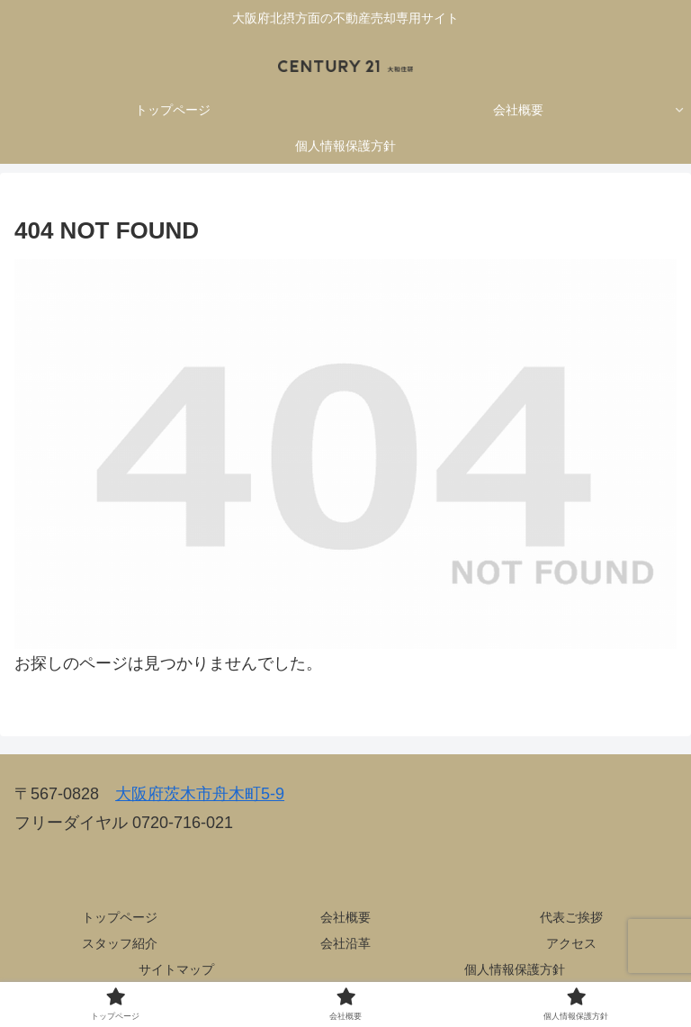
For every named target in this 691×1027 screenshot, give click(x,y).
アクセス (571, 943)
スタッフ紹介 (119, 943)
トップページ (119, 917)
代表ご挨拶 (571, 917)
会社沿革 (345, 943)
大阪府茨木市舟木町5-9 (199, 794)
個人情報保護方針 (514, 969)
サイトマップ (176, 969)
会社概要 (345, 917)
